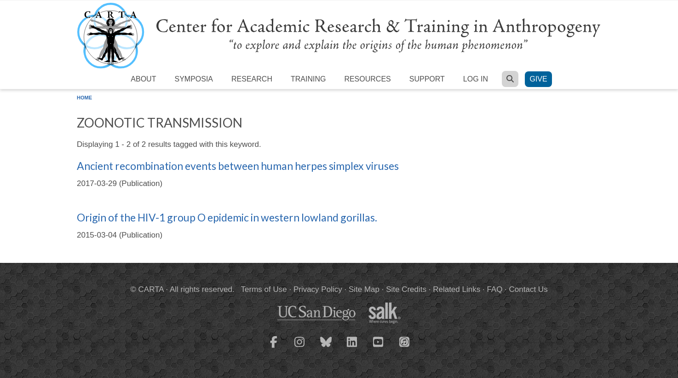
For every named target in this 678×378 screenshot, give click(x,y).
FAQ (494, 289)
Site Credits (406, 289)
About (143, 79)
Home (84, 97)
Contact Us (528, 289)
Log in (475, 79)
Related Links (456, 289)
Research (251, 79)
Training (308, 79)
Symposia (193, 79)
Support (427, 79)
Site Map (364, 289)
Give (538, 79)
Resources (367, 79)
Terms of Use (264, 289)
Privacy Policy (317, 289)
